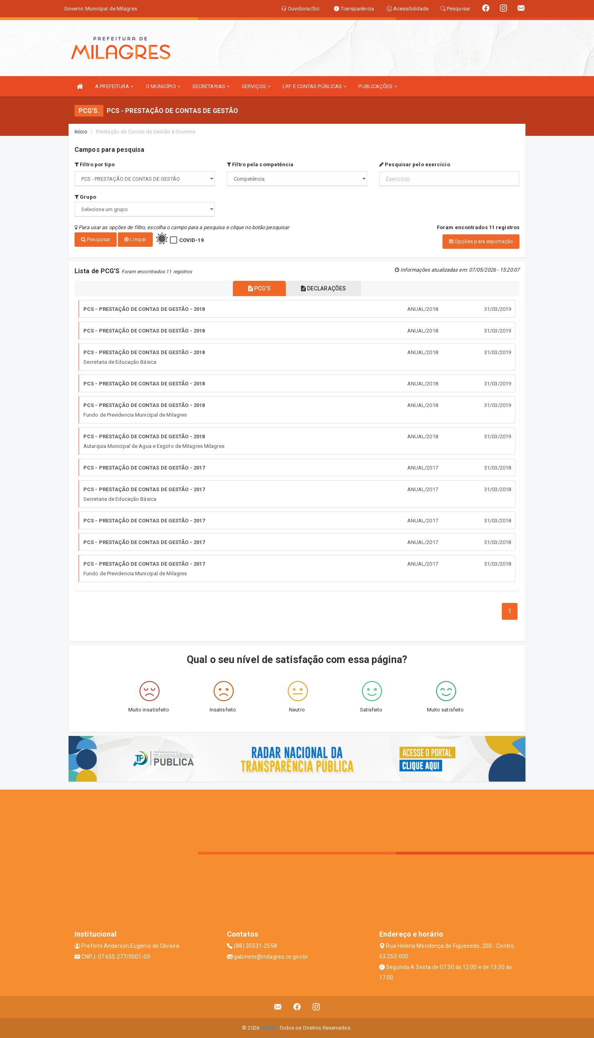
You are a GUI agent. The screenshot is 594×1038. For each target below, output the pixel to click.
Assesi (269, 1028)
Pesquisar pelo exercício (414, 164)
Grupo (85, 197)
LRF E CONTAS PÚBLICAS (314, 86)
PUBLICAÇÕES (377, 86)
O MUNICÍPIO (163, 86)
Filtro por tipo (95, 164)
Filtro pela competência (260, 164)
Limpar (135, 239)
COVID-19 (191, 240)
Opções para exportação (481, 241)
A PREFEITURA (114, 86)
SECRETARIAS (211, 86)
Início (81, 132)
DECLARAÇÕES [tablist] (325, 288)
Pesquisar (95, 239)
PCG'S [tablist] (257, 288)
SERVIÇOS (256, 86)
